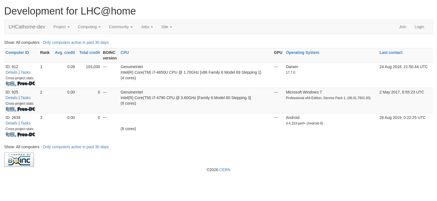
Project (61, 27)
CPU (125, 52)
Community (121, 27)
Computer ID (17, 52)
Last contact (391, 52)
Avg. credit (65, 52)
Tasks (26, 72)
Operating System (302, 52)
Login (419, 27)
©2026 (218, 170)
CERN (224, 170)
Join (402, 27)
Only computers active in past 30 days (76, 42)
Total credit (89, 52)
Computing (89, 27)
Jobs (147, 27)
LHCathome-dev (27, 27)
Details (12, 72)
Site (166, 27)
